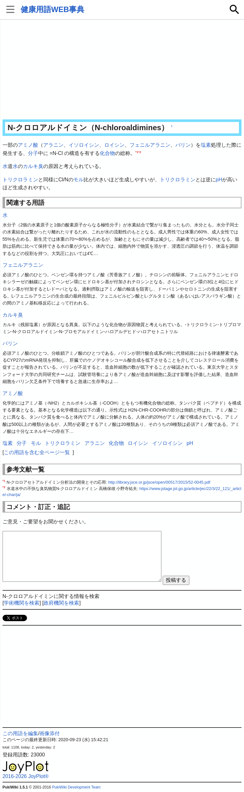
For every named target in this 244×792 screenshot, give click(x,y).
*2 (139, 151)
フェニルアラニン (150, 145)
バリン (183, 145)
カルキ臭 (33, 166)
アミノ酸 (28, 145)
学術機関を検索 (21, 603)
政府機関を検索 (61, 603)
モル (78, 179)
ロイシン (114, 145)
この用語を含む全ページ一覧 (37, 452)
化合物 (107, 153)
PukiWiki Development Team (76, 787)
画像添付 (49, 733)
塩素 (206, 145)
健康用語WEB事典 (52, 9)
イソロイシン (84, 145)
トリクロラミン (20, 179)
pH (219, 179)
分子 (33, 153)
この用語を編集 (20, 733)
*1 (136, 151)
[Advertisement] (122, 69)
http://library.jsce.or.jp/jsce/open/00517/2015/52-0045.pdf (159, 482)
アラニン (53, 145)
